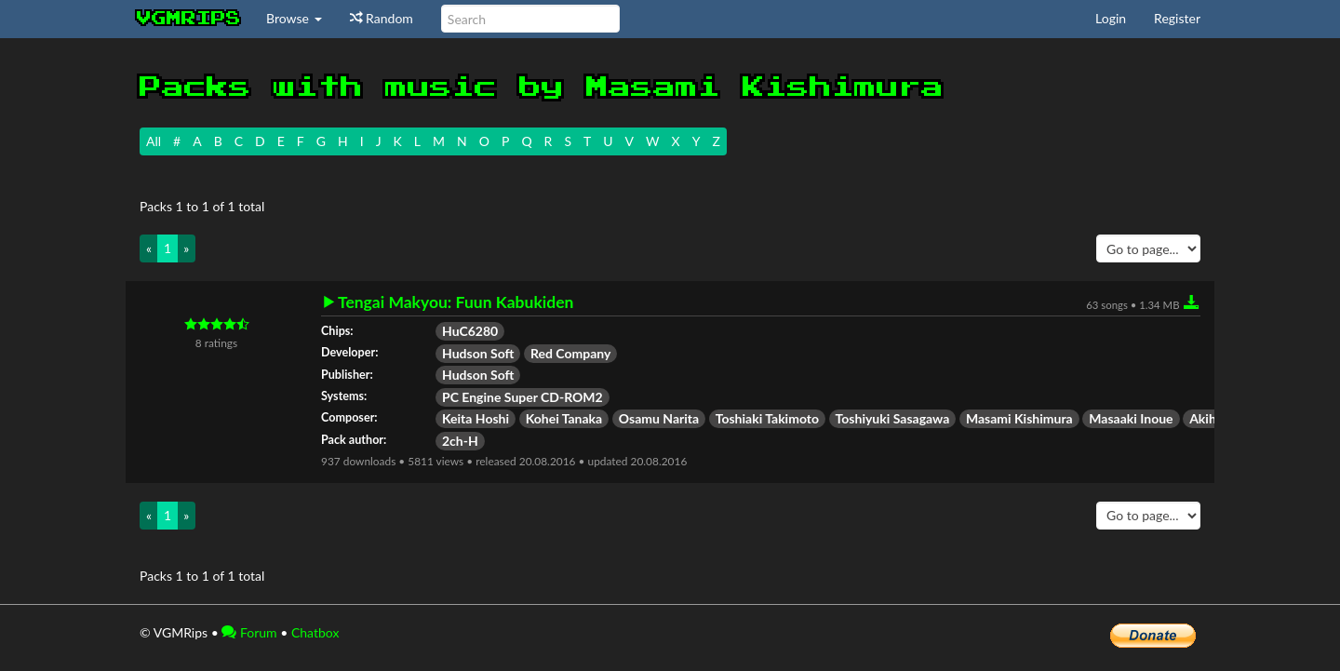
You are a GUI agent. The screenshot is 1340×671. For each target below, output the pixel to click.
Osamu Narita (659, 418)
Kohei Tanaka (564, 418)
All (153, 141)
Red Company (570, 353)
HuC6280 (470, 331)
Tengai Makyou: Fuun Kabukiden (455, 302)
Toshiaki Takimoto (767, 418)
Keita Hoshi (475, 418)
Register (1177, 18)
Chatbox (315, 632)
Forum (248, 632)
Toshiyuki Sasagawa (893, 418)
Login (1110, 18)
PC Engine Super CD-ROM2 (522, 397)
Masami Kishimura (1019, 418)
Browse (294, 18)
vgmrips (189, 18)
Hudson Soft (478, 353)
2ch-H (460, 441)
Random (381, 18)
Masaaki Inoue (1130, 418)
